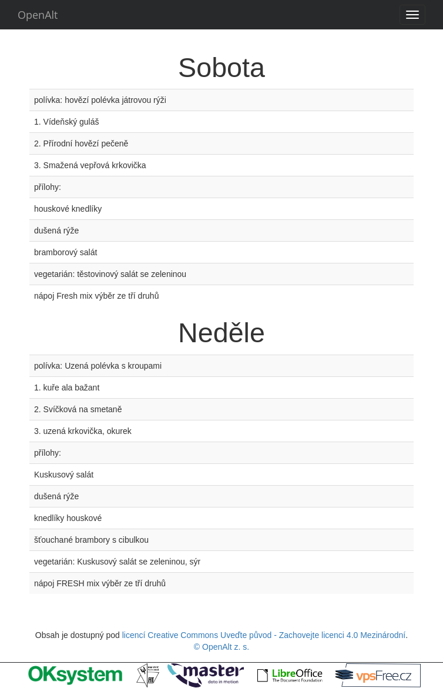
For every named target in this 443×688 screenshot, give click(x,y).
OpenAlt (38, 15)
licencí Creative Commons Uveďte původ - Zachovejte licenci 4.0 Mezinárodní (264, 635)
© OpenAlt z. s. (221, 647)
